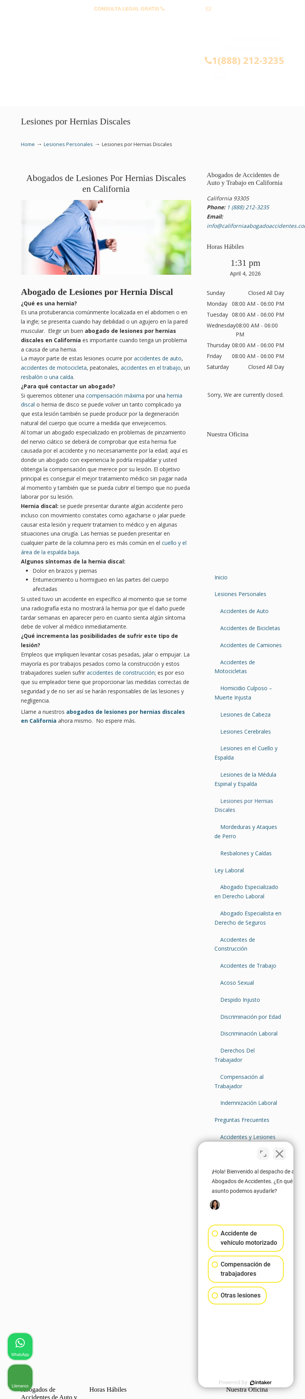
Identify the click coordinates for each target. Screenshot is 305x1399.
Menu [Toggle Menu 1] (33, 96)
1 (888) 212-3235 (185, 9)
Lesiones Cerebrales (245, 731)
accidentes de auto (158, 358)
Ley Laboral (229, 870)
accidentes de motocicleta (54, 367)
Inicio (221, 577)
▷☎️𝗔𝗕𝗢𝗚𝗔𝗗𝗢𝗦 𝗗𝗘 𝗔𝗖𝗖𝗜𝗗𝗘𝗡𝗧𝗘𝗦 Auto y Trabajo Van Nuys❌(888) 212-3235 (160, 55)
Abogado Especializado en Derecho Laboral (246, 891)
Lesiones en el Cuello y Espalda (246, 752)
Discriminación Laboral (249, 1033)
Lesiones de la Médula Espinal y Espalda (245, 779)
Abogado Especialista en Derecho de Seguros (247, 918)
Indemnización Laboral (248, 1102)
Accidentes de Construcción (234, 944)
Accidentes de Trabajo (248, 965)
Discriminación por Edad (250, 1016)
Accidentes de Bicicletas (250, 628)
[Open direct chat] (263, 1151)
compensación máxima (115, 395)
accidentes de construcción (121, 672)
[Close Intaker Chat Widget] (279, 1151)
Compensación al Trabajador (239, 1081)
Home (28, 144)
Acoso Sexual (237, 982)
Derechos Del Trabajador (234, 1055)
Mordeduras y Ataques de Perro (245, 831)
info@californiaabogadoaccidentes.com (152, 21)
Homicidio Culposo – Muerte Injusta (243, 692)
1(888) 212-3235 (244, 60)
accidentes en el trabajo (151, 367)
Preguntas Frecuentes (241, 1119)
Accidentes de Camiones (251, 645)
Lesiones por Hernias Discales (243, 805)
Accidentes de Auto (244, 611)
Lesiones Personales (68, 144)
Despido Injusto (240, 999)
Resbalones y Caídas (246, 853)
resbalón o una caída (47, 377)
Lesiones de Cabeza (245, 714)
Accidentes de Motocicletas (234, 666)
